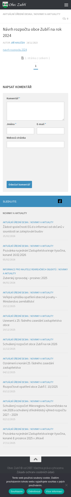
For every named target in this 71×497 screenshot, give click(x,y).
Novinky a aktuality (47, 14)
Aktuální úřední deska (17, 14)
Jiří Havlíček (18, 42)
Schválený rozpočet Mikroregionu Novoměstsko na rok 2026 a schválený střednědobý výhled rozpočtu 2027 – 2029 (35, 410)
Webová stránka (16, 137)
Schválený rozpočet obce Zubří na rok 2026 (30, 344)
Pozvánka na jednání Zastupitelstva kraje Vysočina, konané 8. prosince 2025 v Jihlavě (34, 435)
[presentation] (22, 163)
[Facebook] (60, 201)
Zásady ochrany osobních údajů (35, 472)
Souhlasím (17, 491)
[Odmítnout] (66, 485)
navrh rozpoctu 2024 (15, 50)
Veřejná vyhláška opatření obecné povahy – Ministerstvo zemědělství (30, 299)
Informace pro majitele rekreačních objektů (29, 269)
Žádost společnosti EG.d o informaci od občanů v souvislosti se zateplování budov (33, 229)
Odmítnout (34, 491)
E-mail (41, 124)
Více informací (54, 491)
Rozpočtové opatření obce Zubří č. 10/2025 (30, 386)
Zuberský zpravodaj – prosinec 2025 (25, 278)
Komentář (13, 98)
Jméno (11, 124)
